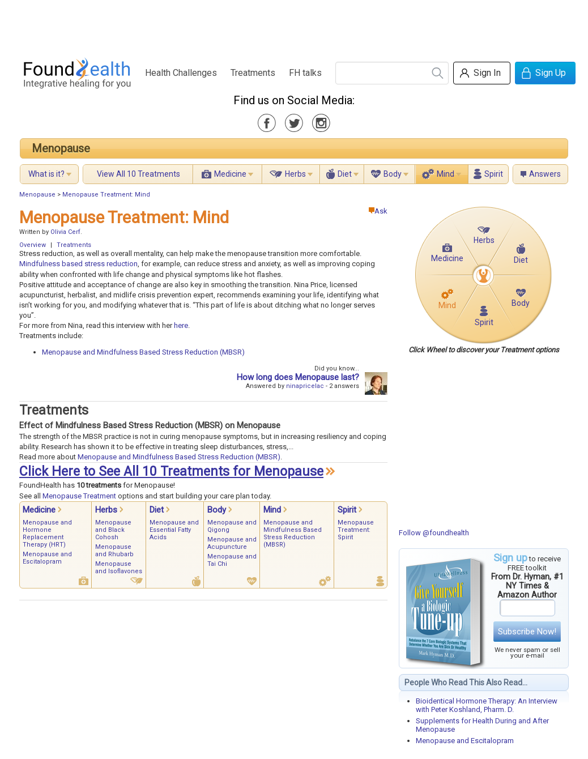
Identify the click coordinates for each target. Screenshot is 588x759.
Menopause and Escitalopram (465, 740)
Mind (445, 173)
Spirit (493, 173)
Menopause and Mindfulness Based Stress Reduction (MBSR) (143, 352)
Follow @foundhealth (434, 532)
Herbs (295, 173)
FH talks (305, 72)
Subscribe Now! (527, 631)
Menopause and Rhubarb (114, 550)
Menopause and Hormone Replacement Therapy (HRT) (47, 533)
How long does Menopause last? (298, 377)
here (181, 325)
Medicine (230, 173)
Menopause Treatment (79, 496)
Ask (378, 211)
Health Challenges (181, 72)
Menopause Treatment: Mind (106, 194)
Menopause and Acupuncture (232, 543)
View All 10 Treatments (138, 173)
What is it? (46, 173)
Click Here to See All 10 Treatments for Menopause (171, 471)
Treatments (253, 72)
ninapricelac (305, 386)
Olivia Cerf (65, 232)
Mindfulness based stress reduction (78, 263)
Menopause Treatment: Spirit (356, 530)
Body (393, 173)
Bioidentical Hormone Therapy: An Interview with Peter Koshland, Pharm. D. (486, 705)
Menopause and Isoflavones (118, 567)
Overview (32, 245)
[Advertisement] (293, 25)
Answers (545, 173)
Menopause (61, 148)
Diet (345, 173)
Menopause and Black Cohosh (113, 530)
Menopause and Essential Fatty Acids (174, 530)
